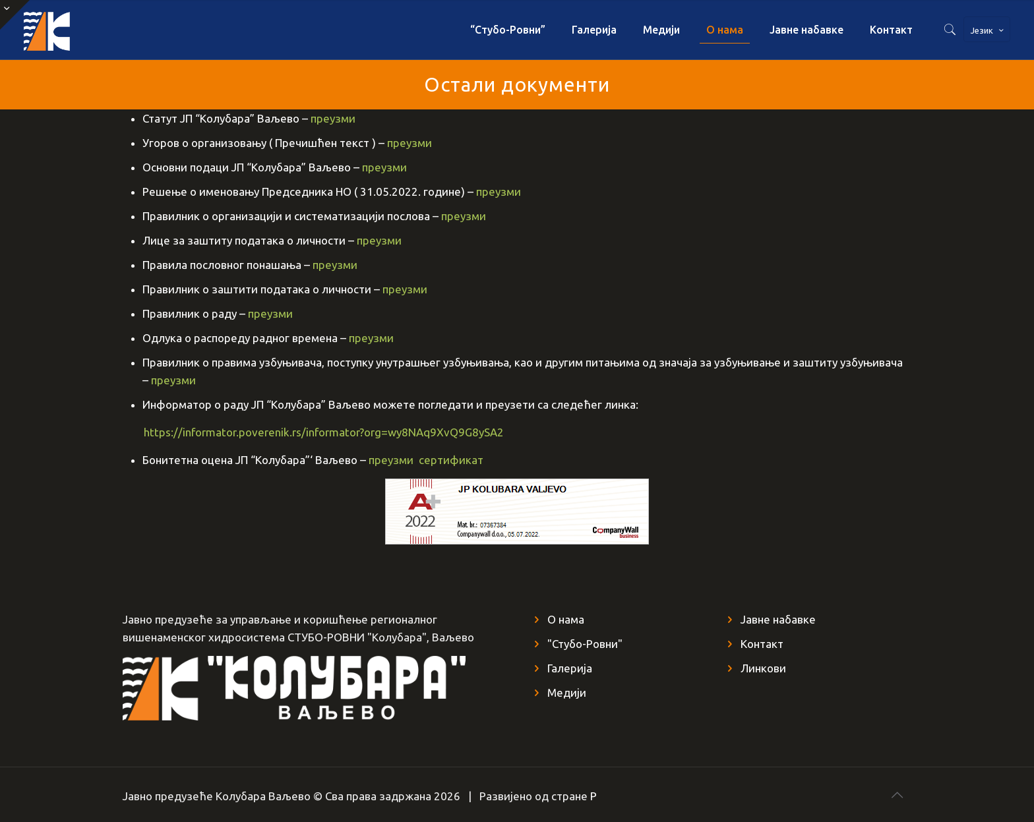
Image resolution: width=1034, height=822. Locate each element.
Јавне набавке (778, 619)
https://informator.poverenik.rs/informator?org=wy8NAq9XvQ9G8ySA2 (313, 432)
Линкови (763, 668)
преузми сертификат (426, 460)
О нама (565, 619)
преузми (333, 118)
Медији (566, 692)
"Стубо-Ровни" (585, 643)
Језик (988, 30)
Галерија (569, 668)
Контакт (762, 643)
